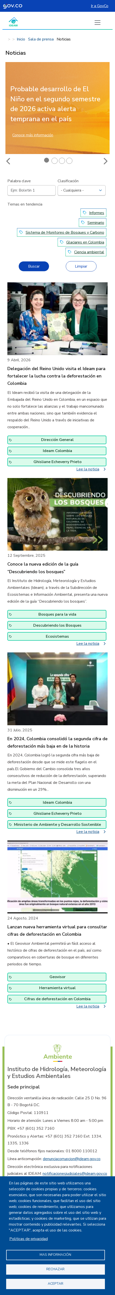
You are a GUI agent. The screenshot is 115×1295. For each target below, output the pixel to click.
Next (105, 161)
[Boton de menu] (97, 22)
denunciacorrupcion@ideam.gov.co (71, 1159)
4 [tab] (69, 161)
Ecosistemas (57, 636)
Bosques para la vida (57, 614)
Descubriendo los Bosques (57, 625)
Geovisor (57, 977)
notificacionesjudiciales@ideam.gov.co (75, 1173)
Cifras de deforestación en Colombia (57, 999)
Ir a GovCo (99, 6)
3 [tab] (62, 161)
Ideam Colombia (57, 450)
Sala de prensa (41, 39)
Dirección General (57, 439)
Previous (8, 161)
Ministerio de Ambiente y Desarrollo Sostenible (57, 824)
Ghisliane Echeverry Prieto (57, 462)
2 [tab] (54, 161)
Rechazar (55, 1269)
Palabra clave (19, 181)
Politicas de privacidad (28, 1239)
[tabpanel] (57, 111)
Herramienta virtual (57, 988)
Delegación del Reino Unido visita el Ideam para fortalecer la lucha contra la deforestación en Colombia (56, 376)
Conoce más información (32, 135)
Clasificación (68, 181)
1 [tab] (47, 161)
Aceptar (55, 1283)
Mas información (55, 1254)
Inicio (21, 39)
